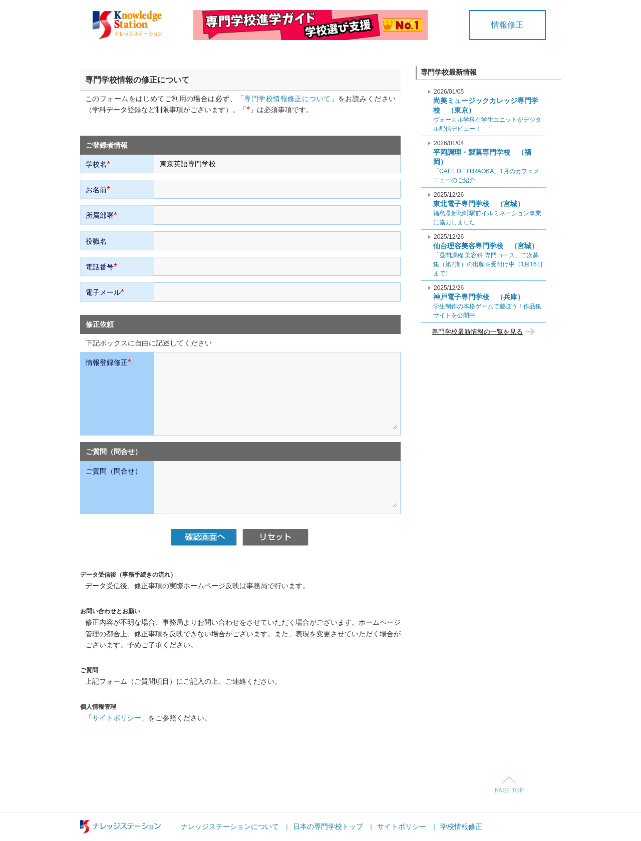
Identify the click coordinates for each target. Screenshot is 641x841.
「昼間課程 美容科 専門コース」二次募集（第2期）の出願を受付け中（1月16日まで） (488, 255)
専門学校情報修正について (287, 99)
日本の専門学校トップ (328, 826)
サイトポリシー (116, 718)
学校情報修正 (461, 826)
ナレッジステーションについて (230, 826)
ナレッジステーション (120, 826)
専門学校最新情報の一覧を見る (477, 331)
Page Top (509, 784)
